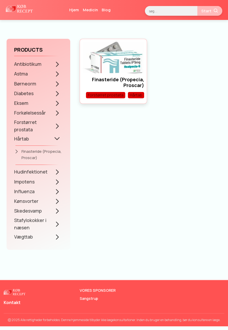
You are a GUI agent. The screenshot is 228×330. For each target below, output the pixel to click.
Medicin (90, 10)
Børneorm (25, 84)
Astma (21, 74)
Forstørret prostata (25, 127)
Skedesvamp (28, 214)
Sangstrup (89, 302)
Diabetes (24, 94)
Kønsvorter (26, 204)
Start (210, 10)
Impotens (24, 184)
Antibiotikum (27, 64)
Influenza (24, 194)
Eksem (21, 104)
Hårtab (21, 140)
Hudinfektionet (30, 174)
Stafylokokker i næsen (30, 227)
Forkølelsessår (30, 114)
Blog (106, 10)
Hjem (74, 10)
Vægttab (23, 240)
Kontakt (12, 306)
